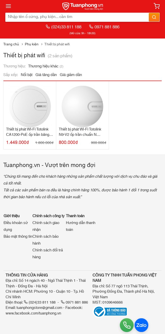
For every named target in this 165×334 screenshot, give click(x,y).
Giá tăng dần (46, 74)
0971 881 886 (104, 27)
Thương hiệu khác (45, 66)
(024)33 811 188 (63, 27)
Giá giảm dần (71, 74)
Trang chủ (11, 44)
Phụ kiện (32, 44)
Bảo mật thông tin (18, 236)
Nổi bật (26, 74)
